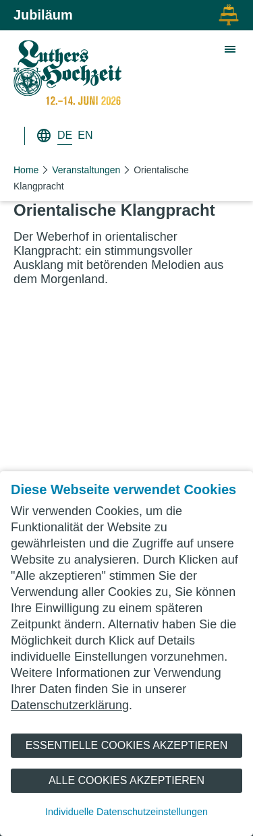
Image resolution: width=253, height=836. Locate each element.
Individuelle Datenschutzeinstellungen (126, 811)
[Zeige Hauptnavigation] (231, 50)
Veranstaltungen (86, 170)
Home (25, 170)
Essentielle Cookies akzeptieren (127, 745)
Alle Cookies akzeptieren (126, 780)
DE (64, 135)
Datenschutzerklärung (70, 705)
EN (85, 135)
